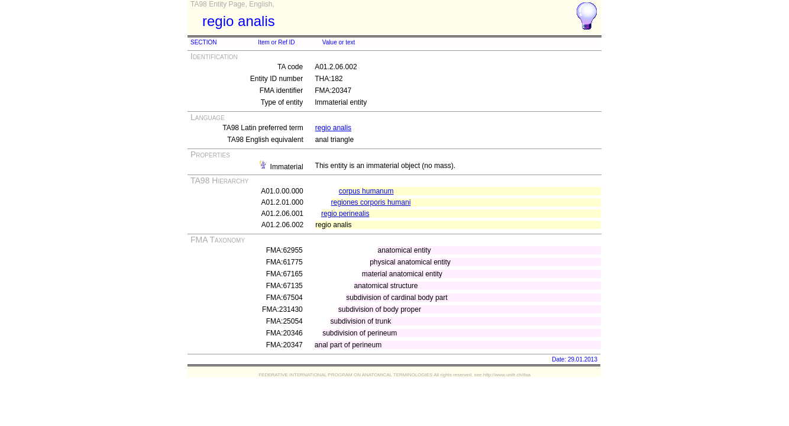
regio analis (333, 128)
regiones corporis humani (371, 202)
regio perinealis (345, 213)
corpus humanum (366, 191)
